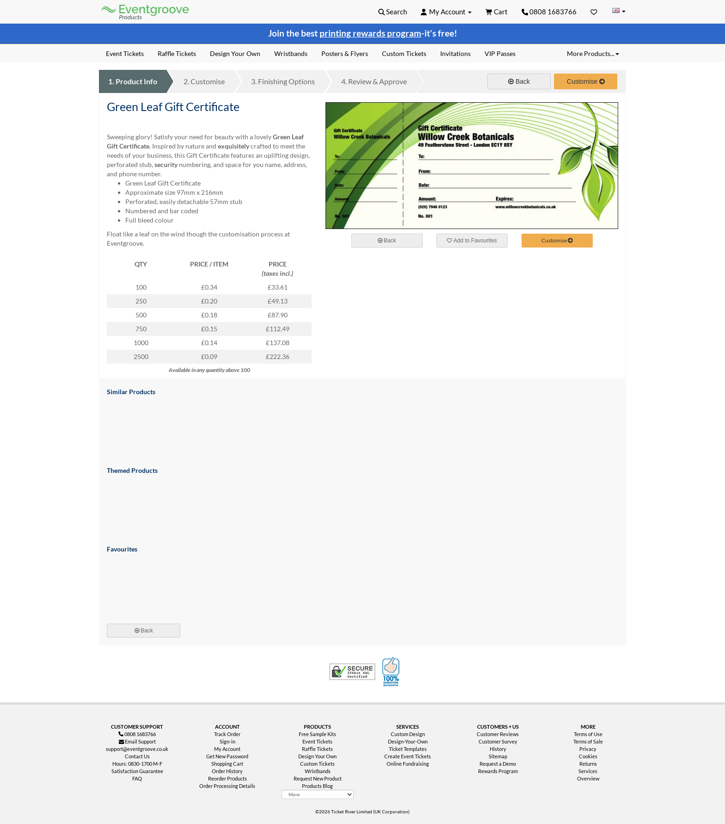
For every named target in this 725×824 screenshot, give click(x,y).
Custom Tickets (317, 764)
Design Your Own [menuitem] (235, 53)
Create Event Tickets (407, 756)
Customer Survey (498, 741)
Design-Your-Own (408, 741)
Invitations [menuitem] (455, 53)
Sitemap (498, 756)
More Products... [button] (593, 53)
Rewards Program (498, 771)
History (498, 749)
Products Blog (317, 786)
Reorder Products (227, 778)
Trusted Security (352, 672)
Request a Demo (497, 764)
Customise (204, 81)
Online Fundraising (408, 764)
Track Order (227, 734)
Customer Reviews (498, 734)
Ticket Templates (408, 749)
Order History (227, 771)
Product (132, 81)
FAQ (137, 778)
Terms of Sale (588, 741)
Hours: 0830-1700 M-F (137, 764)
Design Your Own (317, 756)
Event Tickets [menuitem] (125, 53)
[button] (392, 11)
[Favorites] (594, 11)
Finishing (283, 81)
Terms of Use (588, 734)
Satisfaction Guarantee (137, 771)
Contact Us (137, 756)
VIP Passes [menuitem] (500, 53)
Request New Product (318, 778)
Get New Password (227, 756)
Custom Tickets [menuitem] (404, 53)
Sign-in (227, 741)
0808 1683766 (549, 11)
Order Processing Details (227, 786)
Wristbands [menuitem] (290, 53)
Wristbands (318, 771)
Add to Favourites (472, 240)
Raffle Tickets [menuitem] (177, 53)
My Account (227, 749)
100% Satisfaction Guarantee (392, 671)
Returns (588, 764)
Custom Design (408, 734)
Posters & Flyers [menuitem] (344, 53)
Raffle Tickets (317, 749)
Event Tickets (317, 741)
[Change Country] (618, 11)
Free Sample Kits (317, 734)
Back (519, 81)
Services (587, 771)
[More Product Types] (318, 794)
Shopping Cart (227, 764)
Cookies (588, 756)
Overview (588, 778)
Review (374, 81)
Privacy (587, 749)
